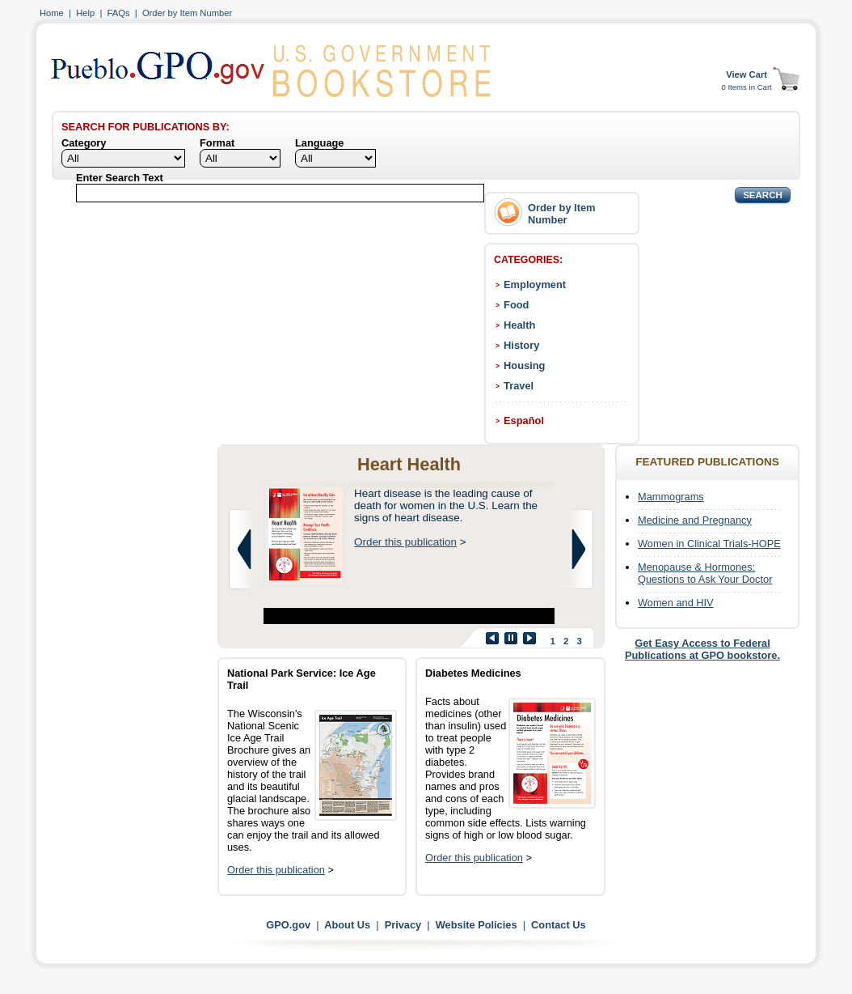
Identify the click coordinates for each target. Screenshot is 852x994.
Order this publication (405, 542)
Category (83, 143)
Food (516, 305)
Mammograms (671, 497)
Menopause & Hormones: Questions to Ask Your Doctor (705, 573)
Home (52, 13)
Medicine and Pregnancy (695, 520)
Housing (524, 365)
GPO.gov (288, 925)
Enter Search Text (119, 178)
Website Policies (476, 925)
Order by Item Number (187, 13)
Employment (535, 284)
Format (217, 143)
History (521, 345)
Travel (519, 386)
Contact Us (558, 925)
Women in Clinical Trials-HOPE (709, 543)
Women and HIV (676, 603)
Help (85, 13)
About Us (347, 925)
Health (519, 325)
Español (524, 420)
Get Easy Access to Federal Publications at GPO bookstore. (702, 649)
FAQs (119, 13)
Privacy (403, 925)
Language (319, 143)
